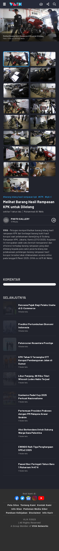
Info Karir (47, 513)
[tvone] (38, 530)
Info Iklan (16, 509)
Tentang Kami (28, 505)
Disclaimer (35, 513)
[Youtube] (41, 498)
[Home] (16, 4)
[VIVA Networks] (40, 526)
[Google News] (28, 498)
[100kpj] (16, 536)
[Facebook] (17, 498)
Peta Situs (13, 505)
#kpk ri (48, 197)
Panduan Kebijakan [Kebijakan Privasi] (16, 513)
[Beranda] (41, 4)
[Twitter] (22, 498)
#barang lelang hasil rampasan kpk (20, 197)
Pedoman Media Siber (35, 509)
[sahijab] (28, 536)
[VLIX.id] (41, 536)
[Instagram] (35, 498)
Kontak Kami (44, 505)
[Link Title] (29, 309)
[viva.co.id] (13, 530)
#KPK (41, 197)
